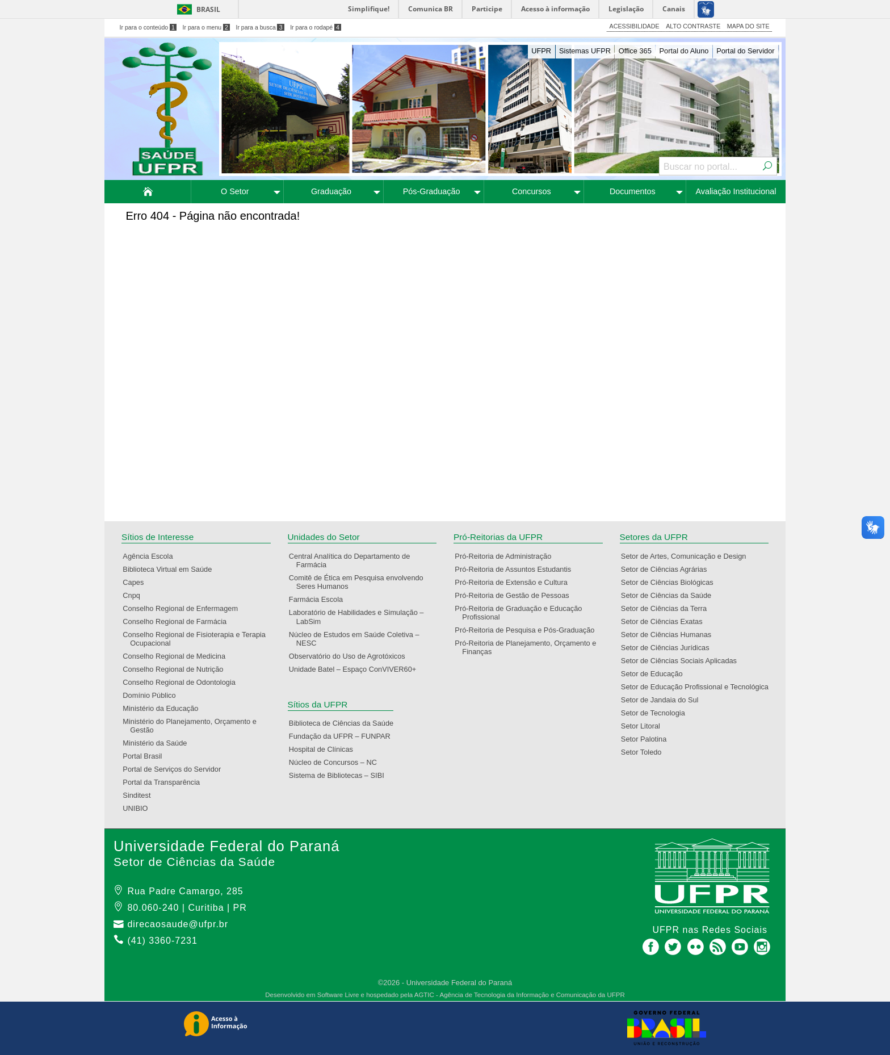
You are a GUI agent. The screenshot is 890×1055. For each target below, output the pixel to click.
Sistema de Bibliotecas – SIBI (340, 775)
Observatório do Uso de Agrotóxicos (350, 656)
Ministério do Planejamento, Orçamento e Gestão (193, 725)
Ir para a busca (260, 27)
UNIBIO (139, 808)
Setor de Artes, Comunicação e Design (687, 556)
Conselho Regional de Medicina (177, 656)
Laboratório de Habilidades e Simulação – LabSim (360, 616)
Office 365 (635, 51)
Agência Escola (151, 556)
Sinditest (140, 795)
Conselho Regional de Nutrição (176, 669)
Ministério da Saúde (158, 743)
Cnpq (135, 595)
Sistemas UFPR (585, 51)
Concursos (531, 191)
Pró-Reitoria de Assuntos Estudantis (516, 569)
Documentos (633, 191)
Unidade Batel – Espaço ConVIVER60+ (356, 669)
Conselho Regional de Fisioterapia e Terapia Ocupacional (198, 638)
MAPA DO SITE (748, 26)
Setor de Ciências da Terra (667, 608)
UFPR (541, 51)
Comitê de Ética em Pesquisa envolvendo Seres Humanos (359, 582)
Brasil (208, 9)
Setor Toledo (645, 752)
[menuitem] (147, 191)
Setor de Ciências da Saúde (669, 595)
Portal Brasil (146, 756)
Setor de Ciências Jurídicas (669, 647)
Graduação (331, 191)
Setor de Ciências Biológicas (670, 582)
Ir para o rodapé (315, 27)
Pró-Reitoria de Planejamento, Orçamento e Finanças (529, 647)
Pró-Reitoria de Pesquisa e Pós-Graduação (528, 630)
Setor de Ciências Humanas (669, 634)
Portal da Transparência (165, 782)
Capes (137, 582)
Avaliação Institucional (735, 191)
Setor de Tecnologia (656, 713)
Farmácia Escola (319, 599)
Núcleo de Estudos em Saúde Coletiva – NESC (357, 638)
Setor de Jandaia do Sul (663, 700)
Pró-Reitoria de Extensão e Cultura (514, 582)
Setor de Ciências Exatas (665, 621)
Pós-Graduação (431, 191)
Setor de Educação (655, 673)
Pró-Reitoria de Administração (506, 556)
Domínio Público (152, 695)
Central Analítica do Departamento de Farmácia (353, 560)
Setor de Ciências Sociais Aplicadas (682, 660)
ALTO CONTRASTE (693, 26)
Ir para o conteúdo (148, 27)
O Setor (235, 191)
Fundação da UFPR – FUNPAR (343, 736)
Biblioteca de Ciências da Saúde (344, 723)
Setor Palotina (647, 739)
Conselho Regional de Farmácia (178, 621)
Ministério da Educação (164, 708)
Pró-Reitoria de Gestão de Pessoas (515, 595)
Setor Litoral (644, 726)
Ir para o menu (206, 27)
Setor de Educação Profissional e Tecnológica (698, 687)
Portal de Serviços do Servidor (175, 769)
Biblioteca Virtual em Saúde (171, 569)
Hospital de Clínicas (324, 749)
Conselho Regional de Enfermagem (184, 608)
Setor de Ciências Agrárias (667, 569)
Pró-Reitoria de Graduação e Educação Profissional (522, 612)
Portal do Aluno (684, 51)
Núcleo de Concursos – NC (336, 762)
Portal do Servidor (745, 51)
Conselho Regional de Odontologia (183, 682)
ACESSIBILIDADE (635, 26)
